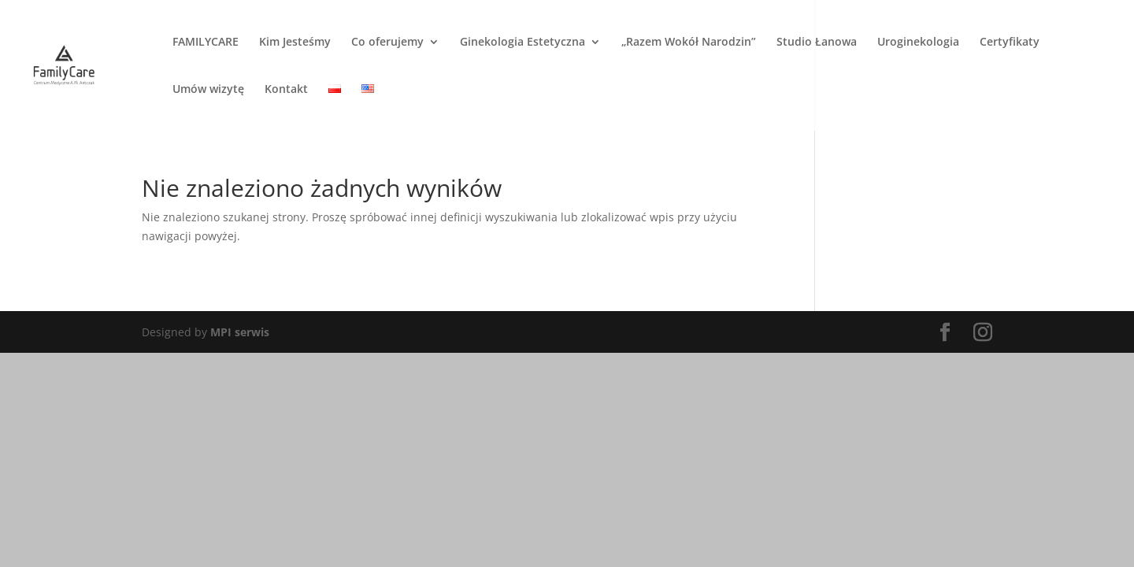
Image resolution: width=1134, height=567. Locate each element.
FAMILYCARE (205, 42)
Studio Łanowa (816, 42)
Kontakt (286, 89)
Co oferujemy (387, 42)
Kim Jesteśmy (295, 42)
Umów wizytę (208, 89)
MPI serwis (239, 331)
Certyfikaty (1010, 42)
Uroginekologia (918, 42)
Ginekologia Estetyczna (522, 42)
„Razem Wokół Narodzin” (688, 42)
